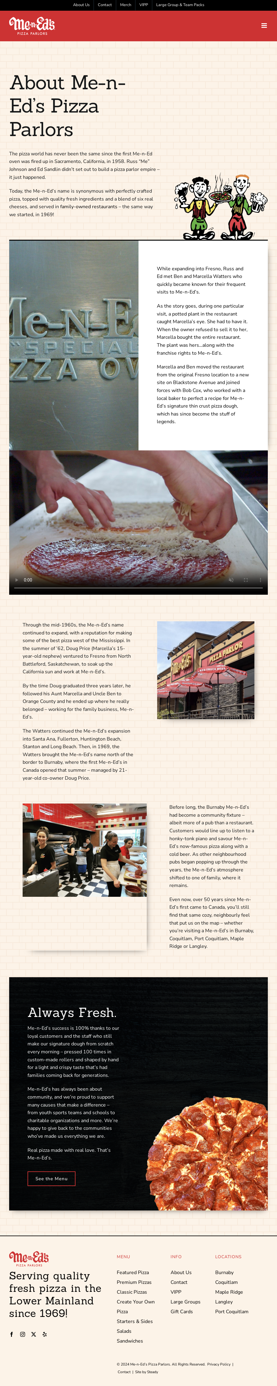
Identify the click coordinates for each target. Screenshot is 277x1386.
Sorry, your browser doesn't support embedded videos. (138, 522)
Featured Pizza (133, 1272)
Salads (124, 1331)
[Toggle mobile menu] (264, 25)
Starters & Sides (135, 1321)
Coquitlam (226, 1282)
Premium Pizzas (134, 1282)
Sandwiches (130, 1341)
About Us (181, 1272)
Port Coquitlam (232, 1311)
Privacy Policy (219, 1364)
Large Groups (186, 1302)
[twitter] (33, 1334)
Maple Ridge (229, 1292)
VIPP (176, 1292)
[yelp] (44, 1334)
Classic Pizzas (132, 1292)
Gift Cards (182, 1311)
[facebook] (11, 1334)
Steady (152, 1371)
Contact (179, 1282)
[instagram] (22, 1334)
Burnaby (224, 1272)
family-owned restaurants (88, 206)
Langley (224, 1302)
